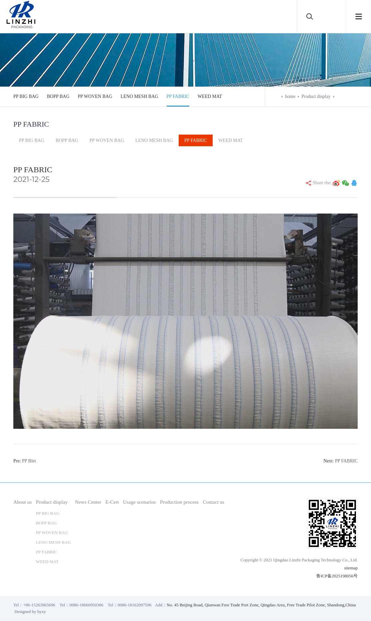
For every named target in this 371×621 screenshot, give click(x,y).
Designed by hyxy (30, 611)
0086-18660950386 (86, 605)
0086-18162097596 (135, 605)
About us (22, 502)
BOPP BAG (58, 96)
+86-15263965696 (39, 605)
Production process (179, 502)
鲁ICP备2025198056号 (337, 576)
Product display (316, 96)
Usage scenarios (139, 502)
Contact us (213, 502)
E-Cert (112, 502)
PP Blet (29, 461)
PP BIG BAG (26, 96)
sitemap (351, 568)
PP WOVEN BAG (95, 96)
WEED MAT (210, 96)
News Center (88, 502)
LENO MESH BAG (139, 96)
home (290, 96)
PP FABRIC (178, 96)
